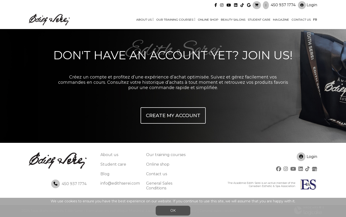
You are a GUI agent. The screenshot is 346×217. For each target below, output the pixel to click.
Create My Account (173, 115)
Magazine (281, 19)
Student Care (259, 19)
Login (307, 5)
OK (173, 210)
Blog (105, 174)
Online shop (208, 19)
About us (144, 19)
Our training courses (174, 19)
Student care (113, 164)
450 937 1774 (283, 5)
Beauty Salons (233, 19)
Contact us (301, 19)
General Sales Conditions (159, 185)
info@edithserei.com (120, 183)
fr (315, 19)
